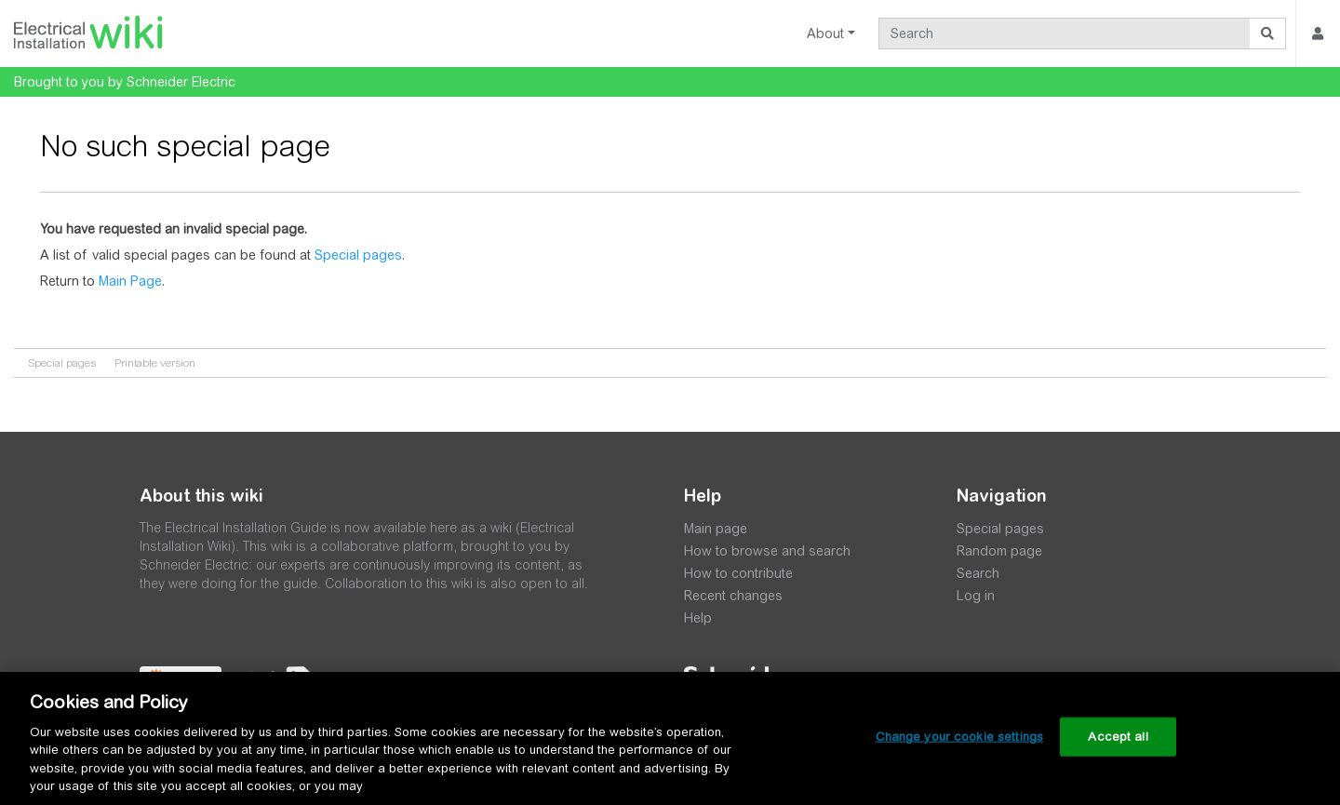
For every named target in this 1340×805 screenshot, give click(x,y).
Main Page (130, 281)
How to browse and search (767, 550)
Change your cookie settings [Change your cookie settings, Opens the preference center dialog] (960, 737)
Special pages (358, 255)
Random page (999, 550)
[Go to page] (1268, 33)
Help (698, 617)
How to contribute (738, 573)
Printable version (154, 362)
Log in (976, 595)
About (825, 33)
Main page (715, 528)
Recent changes (733, 595)
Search (978, 573)
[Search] (1064, 33)
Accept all (1117, 737)
